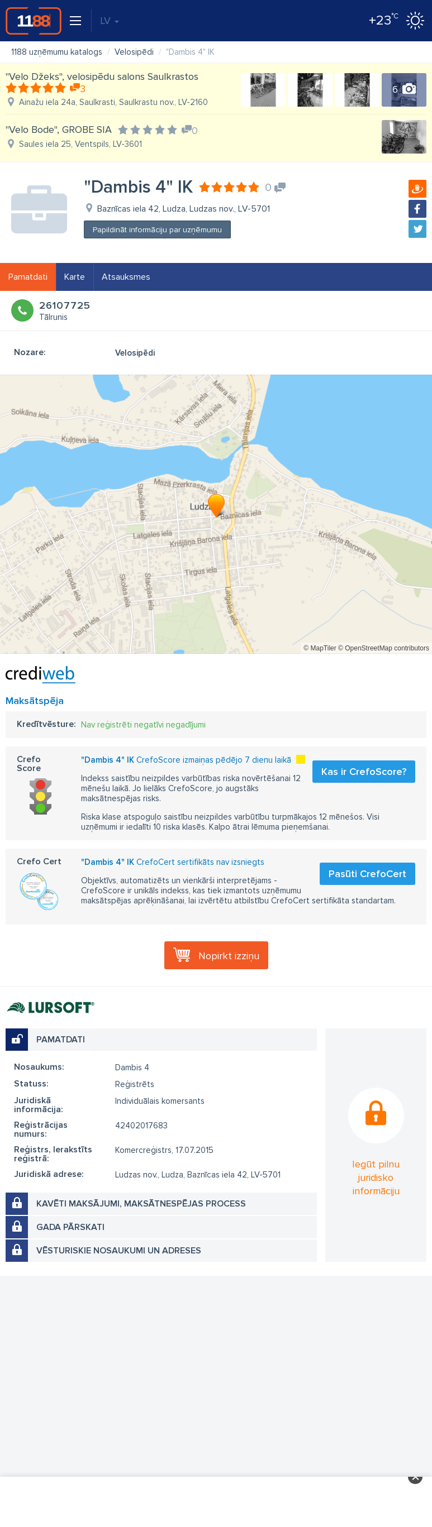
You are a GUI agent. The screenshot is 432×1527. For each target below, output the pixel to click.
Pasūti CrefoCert (367, 874)
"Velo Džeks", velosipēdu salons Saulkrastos (102, 76)
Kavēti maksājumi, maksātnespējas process (141, 1203)
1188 (33, 20)
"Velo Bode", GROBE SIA (59, 129)
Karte (74, 277)
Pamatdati (28, 277)
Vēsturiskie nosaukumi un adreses (118, 1250)
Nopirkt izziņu (228, 956)
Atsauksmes (126, 277)
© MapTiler (319, 648)
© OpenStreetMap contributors (383, 648)
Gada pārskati (70, 1227)
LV (109, 21)
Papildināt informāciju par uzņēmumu (157, 229)
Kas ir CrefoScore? (363, 771)
